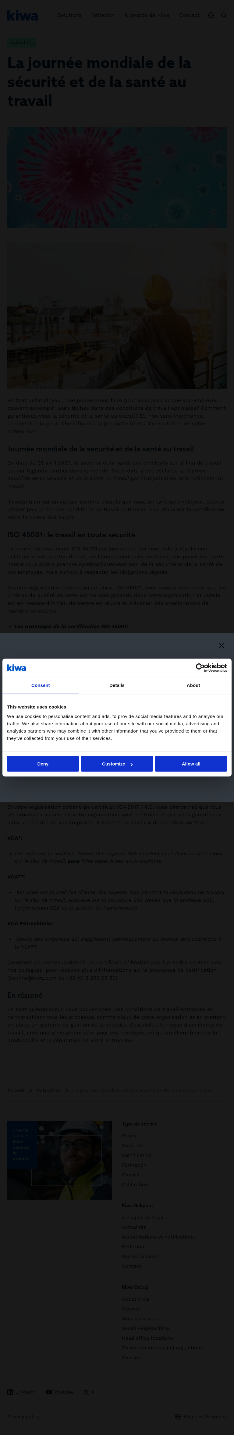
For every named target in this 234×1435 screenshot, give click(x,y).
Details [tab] (117, 685)
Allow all (191, 763)
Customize (117, 763)
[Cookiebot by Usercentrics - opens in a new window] (200, 667)
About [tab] (193, 685)
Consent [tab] (40, 685)
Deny (42, 763)
